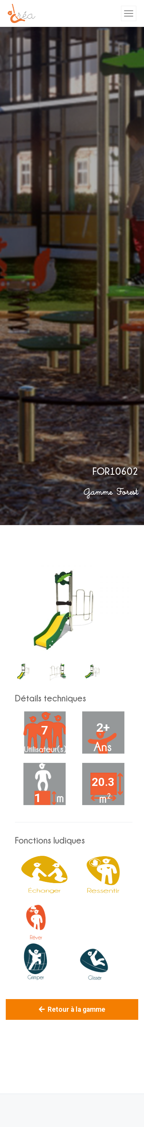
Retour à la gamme (72, 1009)
